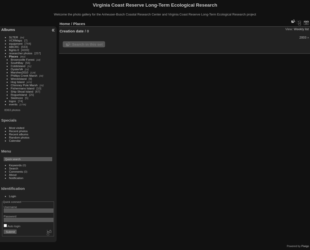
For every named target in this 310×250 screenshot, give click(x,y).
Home (65, 24)
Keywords (15, 165)
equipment (16, 43)
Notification (16, 178)
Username (10, 206)
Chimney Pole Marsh (24, 85)
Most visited (16, 127)
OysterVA (17, 69)
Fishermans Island (22, 88)
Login (12, 196)
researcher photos (20, 53)
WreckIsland (19, 78)
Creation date (72, 31)
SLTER (13, 37)
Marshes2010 (19, 72)
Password (10, 216)
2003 (302, 37)
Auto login (12, 226)
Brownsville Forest (22, 59)
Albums (8, 30)
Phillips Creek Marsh (24, 75)
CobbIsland (18, 66)
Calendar (15, 140)
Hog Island (18, 81)
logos (12, 101)
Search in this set (87, 44)
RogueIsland (19, 94)
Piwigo (305, 246)
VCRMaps (15, 40)
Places (13, 56)
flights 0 (14, 50)
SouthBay (17, 62)
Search (13, 168)
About (13, 174)
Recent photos (18, 131)
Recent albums (18, 134)
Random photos (19, 137)
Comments (16, 171)
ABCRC (14, 46)
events (13, 104)
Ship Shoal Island (22, 91)
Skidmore (17, 97)
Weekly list (301, 29)
